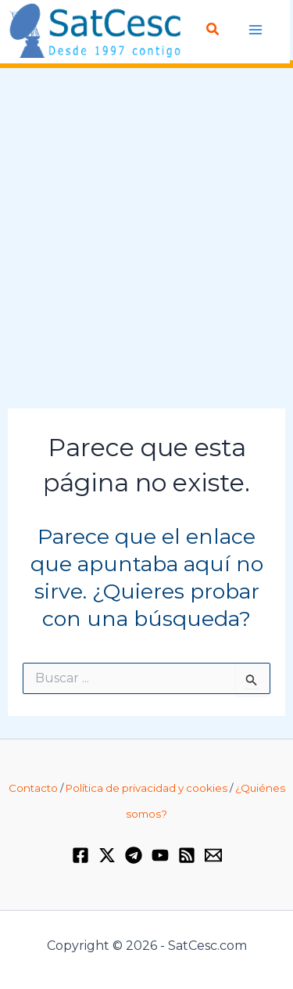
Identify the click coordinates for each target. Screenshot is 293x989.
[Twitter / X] (107, 855)
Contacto (33, 788)
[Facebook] (80, 855)
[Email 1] (213, 855)
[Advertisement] (146, 239)
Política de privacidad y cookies (146, 788)
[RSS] (186, 855)
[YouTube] (160, 855)
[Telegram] (133, 855)
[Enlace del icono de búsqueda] (213, 30)
